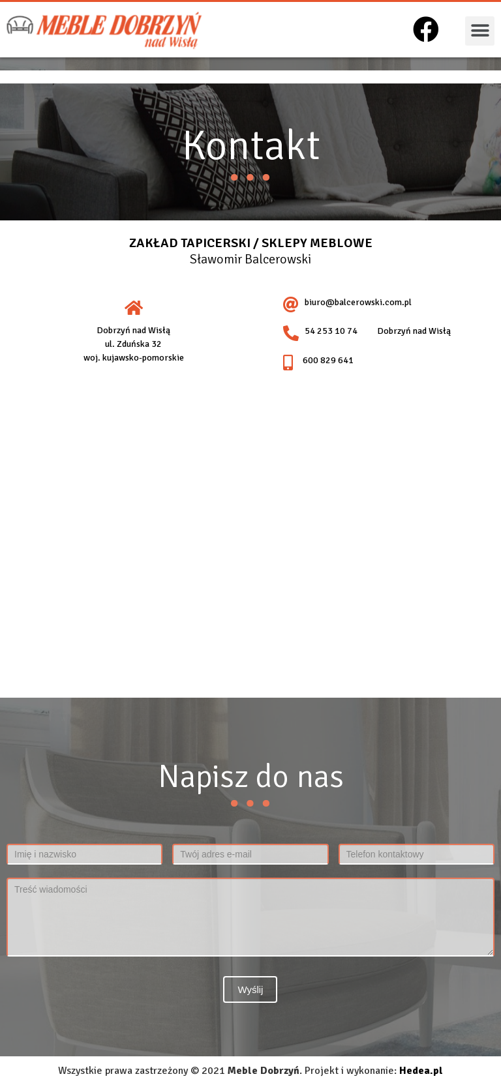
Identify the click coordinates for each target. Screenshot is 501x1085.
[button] (479, 31)
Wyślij (250, 989)
